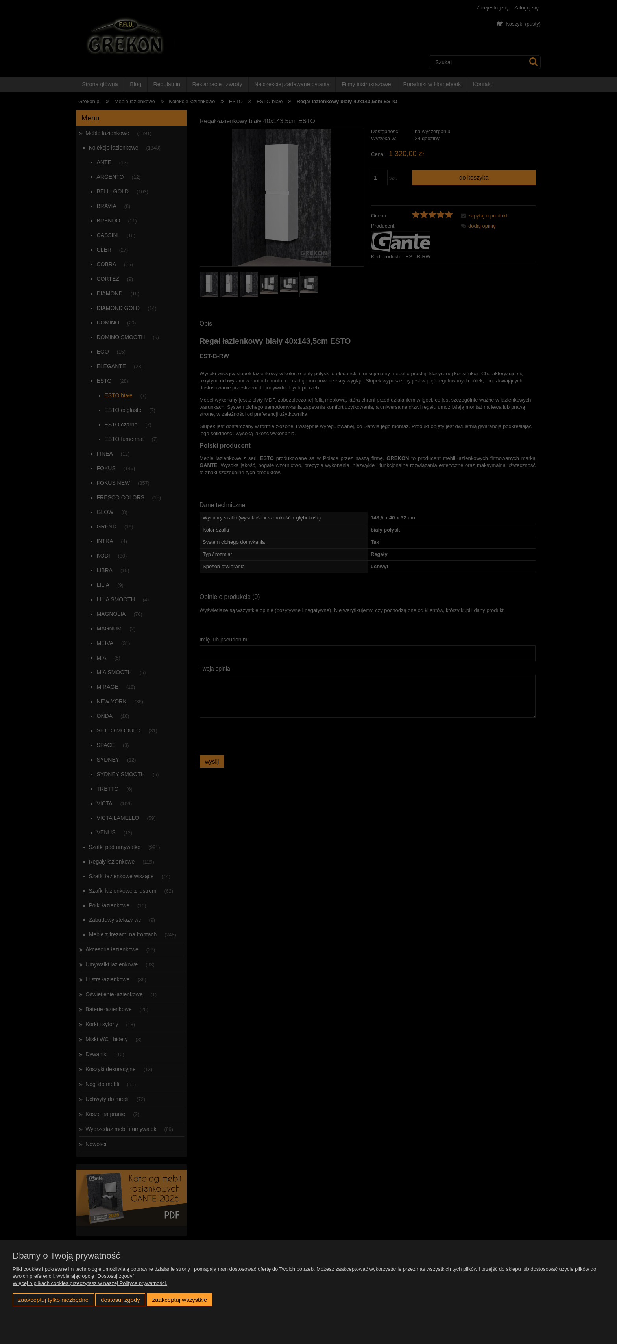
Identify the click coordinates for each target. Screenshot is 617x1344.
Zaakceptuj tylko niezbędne (53, 1299)
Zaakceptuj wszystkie (179, 1299)
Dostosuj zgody (120, 1299)
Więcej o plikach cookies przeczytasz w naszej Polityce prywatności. (90, 1283)
